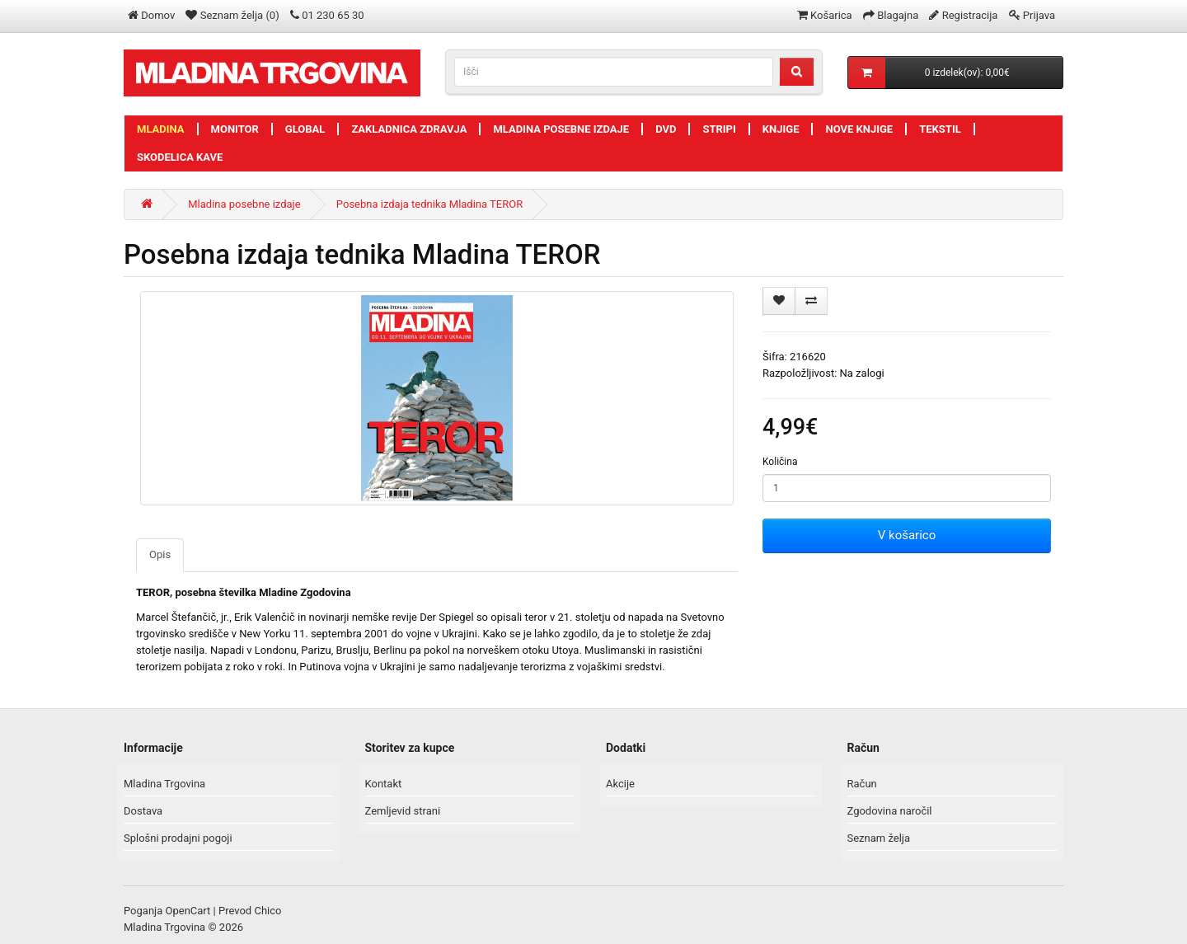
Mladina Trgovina (164, 783)
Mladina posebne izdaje (561, 129)
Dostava (143, 811)
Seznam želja (879, 838)
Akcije (620, 783)
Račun (862, 783)
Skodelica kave (180, 157)
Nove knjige (859, 129)
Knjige (781, 129)
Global (305, 129)
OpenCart (188, 910)
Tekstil (940, 129)
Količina (779, 461)
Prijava (1039, 15)
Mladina (161, 129)
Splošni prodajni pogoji (178, 838)
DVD (665, 129)
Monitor (235, 129)
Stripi (718, 129)
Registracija (970, 15)
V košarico (907, 535)
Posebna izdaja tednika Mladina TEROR (429, 204)
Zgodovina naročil (889, 811)
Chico (267, 910)
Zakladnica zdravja (409, 129)
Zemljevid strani (403, 811)
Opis (160, 554)
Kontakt (383, 783)
